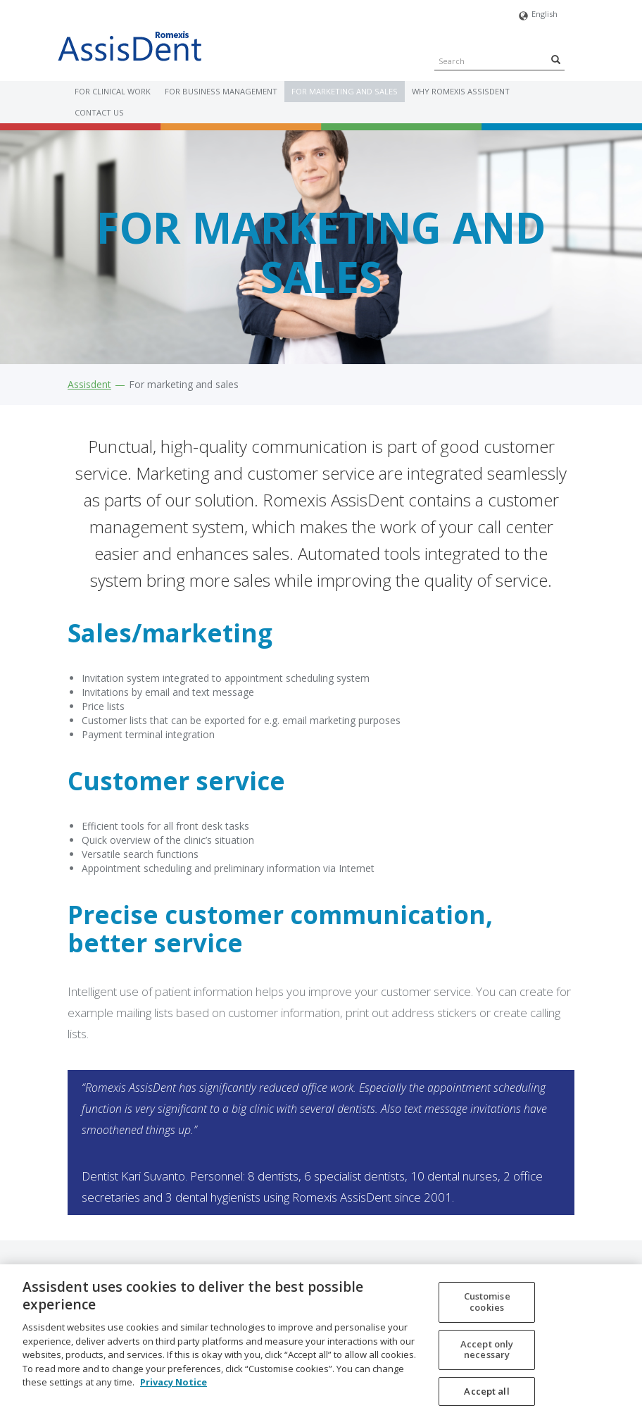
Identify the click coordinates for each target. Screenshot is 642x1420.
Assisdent (89, 384)
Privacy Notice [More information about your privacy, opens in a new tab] (173, 1388)
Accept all (486, 1397)
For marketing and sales (344, 91)
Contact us (99, 112)
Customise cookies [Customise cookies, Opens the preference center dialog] (487, 1308)
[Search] (556, 59)
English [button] (538, 15)
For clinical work (113, 91)
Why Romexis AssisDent (461, 91)
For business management (221, 91)
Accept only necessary (486, 1355)
